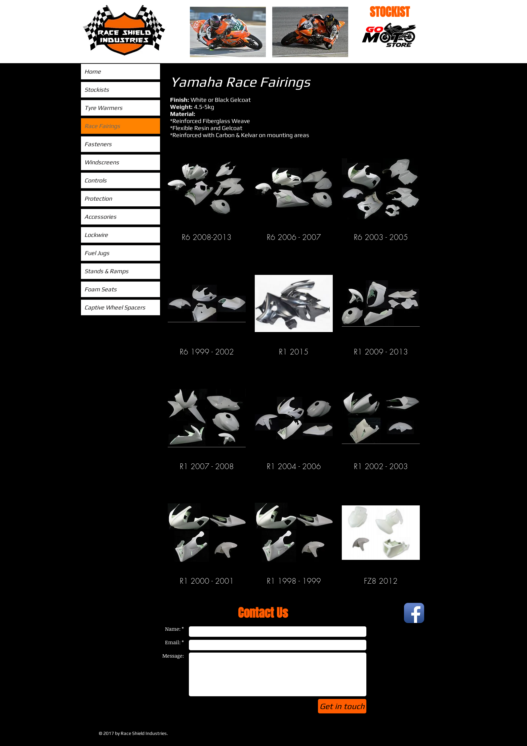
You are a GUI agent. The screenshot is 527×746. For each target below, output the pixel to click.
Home (92, 71)
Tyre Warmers (103, 107)
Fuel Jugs (96, 252)
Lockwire (96, 234)
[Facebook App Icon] (414, 613)
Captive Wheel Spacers (114, 307)
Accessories (100, 216)
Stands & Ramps (106, 271)
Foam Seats (100, 289)
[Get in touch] (342, 706)
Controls (95, 180)
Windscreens (101, 162)
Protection (98, 198)
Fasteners (98, 144)
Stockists (96, 89)
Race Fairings (102, 125)
